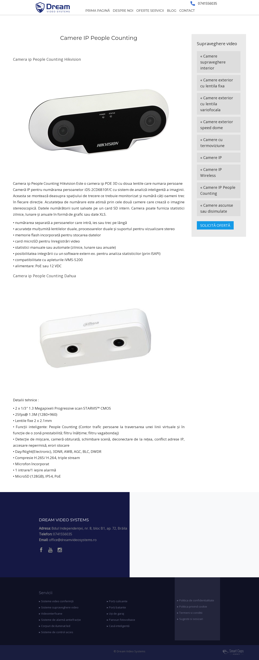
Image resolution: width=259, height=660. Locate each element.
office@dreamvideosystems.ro (73, 539)
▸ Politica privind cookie (192, 606)
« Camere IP (211, 157)
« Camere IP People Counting (217, 190)
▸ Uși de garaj (115, 613)
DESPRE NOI (123, 11)
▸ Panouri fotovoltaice (121, 620)
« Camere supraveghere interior (213, 62)
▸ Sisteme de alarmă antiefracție (60, 620)
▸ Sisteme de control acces (56, 632)
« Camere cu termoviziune (212, 142)
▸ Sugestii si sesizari (190, 619)
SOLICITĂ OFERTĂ (215, 225)
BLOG (171, 11)
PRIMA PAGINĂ (97, 11)
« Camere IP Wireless (211, 172)
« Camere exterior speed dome (216, 124)
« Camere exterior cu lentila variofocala (216, 103)
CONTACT (187, 11)
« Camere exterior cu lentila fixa (216, 82)
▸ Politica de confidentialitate (195, 600)
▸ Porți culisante (117, 601)
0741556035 (62, 534)
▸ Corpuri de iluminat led (54, 626)
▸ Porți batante (116, 607)
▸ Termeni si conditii (189, 613)
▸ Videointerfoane (50, 613)
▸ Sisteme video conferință (56, 601)
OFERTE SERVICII (150, 11)
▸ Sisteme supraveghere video (59, 607)
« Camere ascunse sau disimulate (216, 208)
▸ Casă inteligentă (118, 626)
